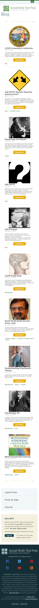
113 (19, 21)
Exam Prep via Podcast (15, 139)
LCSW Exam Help (13, 276)
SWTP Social (11, 229)
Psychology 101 (12, 413)
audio (7, 156)
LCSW (7, 340)
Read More (19, 60)
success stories (10, 338)
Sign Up (9, 535)
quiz (16, 428)
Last (33, 21)
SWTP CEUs (31, 597)
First (6, 21)
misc (6, 247)
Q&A (6, 111)
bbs (6, 63)
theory (23, 384)
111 (12, 21)
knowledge (9, 292)
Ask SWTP (10, 184)
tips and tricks (15, 111)
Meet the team (14, 593)
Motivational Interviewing (17, 456)
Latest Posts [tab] (20, 492)
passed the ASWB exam (25, 338)
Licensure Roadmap (31, 599)
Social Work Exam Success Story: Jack (17, 322)
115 (27, 21)
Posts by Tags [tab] (20, 500)
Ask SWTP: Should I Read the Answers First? (18, 93)
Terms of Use (15, 604)
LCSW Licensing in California (19, 48)
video (17, 384)
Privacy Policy (23, 604)
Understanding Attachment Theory (18, 369)
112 (16, 21)
